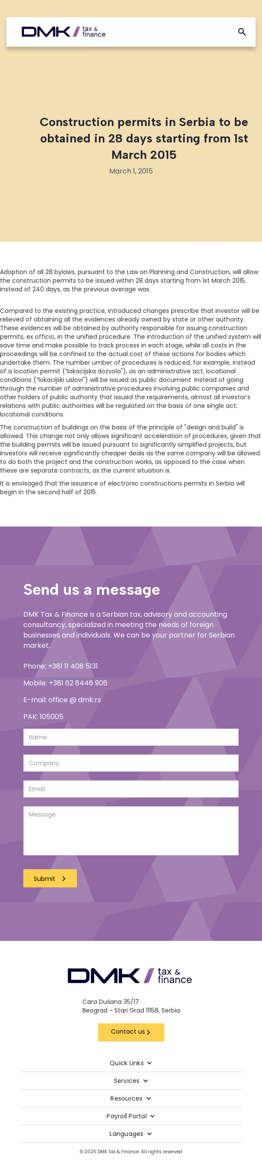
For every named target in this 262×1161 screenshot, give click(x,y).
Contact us (128, 1031)
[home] (63, 32)
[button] (131, 1063)
